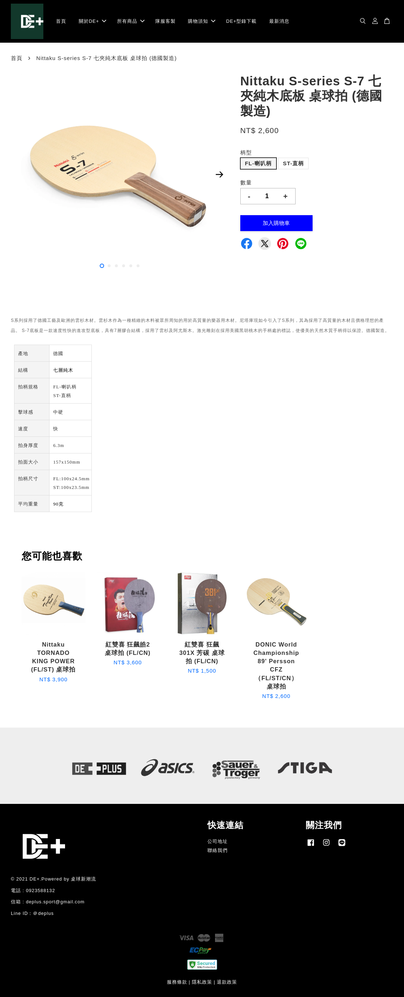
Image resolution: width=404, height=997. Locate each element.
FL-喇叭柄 (258, 163)
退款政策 (227, 982)
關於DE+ (93, 21)
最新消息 (279, 21)
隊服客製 (165, 21)
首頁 (61, 21)
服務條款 (177, 982)
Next (220, 175)
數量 (246, 182)
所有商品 (131, 21)
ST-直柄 (293, 163)
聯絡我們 (217, 850)
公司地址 (217, 841)
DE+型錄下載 (241, 21)
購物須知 (201, 21)
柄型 (246, 152)
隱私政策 (202, 982)
